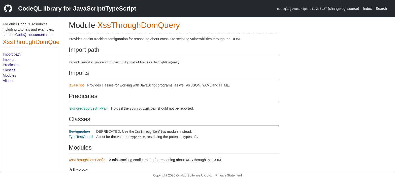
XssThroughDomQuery (33, 41)
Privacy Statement (228, 175)
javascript (76, 85)
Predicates (11, 65)
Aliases (8, 81)
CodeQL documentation (33, 35)
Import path (12, 54)
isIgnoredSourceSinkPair (88, 108)
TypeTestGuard (81, 137)
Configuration (79, 131)
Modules (9, 75)
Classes (9, 70)
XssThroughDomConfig (87, 160)
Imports (9, 60)
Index (367, 9)
